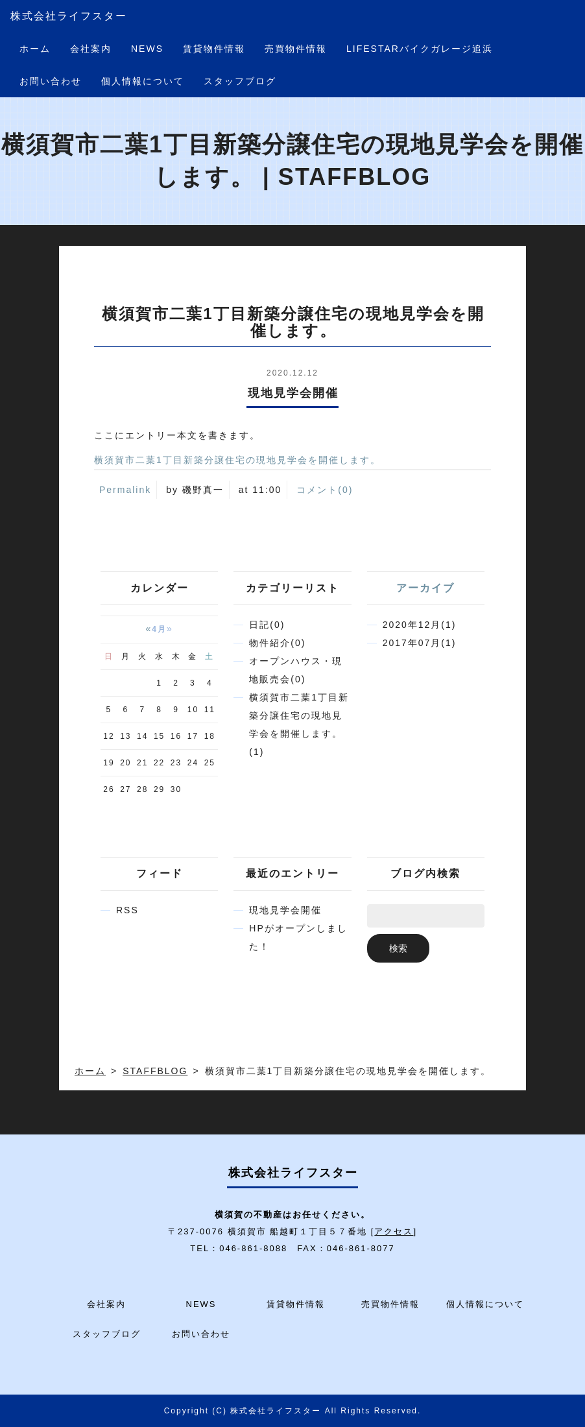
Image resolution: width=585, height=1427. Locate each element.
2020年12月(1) (420, 624)
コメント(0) (324, 490)
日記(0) (267, 624)
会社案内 (91, 48)
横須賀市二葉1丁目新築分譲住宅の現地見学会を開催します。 (237, 460)
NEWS (147, 48)
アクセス (393, 1231)
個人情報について (142, 81)
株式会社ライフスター (68, 15)
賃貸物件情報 (214, 48)
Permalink (125, 490)
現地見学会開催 (285, 910)
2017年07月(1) (420, 643)
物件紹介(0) (277, 643)
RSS (127, 910)
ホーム (35, 48)
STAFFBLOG (155, 1071)
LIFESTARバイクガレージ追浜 (419, 48)
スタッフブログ (240, 81)
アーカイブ (425, 588)
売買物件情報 (296, 48)
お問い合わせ (50, 81)
